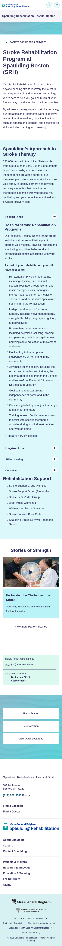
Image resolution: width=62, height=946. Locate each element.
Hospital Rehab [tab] (31, 216)
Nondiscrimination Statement (41, 923)
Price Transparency (31, 932)
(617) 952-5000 (12, 795)
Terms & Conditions (35, 918)
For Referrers (11, 879)
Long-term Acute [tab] (31, 448)
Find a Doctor (31, 713)
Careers (8, 845)
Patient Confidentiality (13, 923)
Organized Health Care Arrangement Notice (29, 928)
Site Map (17, 918)
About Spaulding (14, 839)
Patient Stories (37, 626)
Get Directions (18, 681)
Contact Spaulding (15, 851)
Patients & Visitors (15, 861)
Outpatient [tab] (31, 470)
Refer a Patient (31, 726)
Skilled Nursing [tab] (31, 459)
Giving (7, 884)
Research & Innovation (17, 867)
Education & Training (16, 873)
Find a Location (13, 805)
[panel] (31, 332)
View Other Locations (31, 738)
